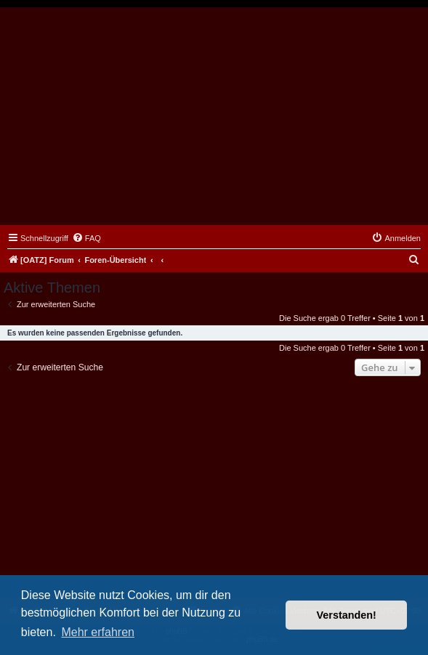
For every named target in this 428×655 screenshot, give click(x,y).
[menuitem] (86, 238)
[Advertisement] (214, 116)
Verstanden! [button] (346, 615)
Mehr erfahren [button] (97, 632)
